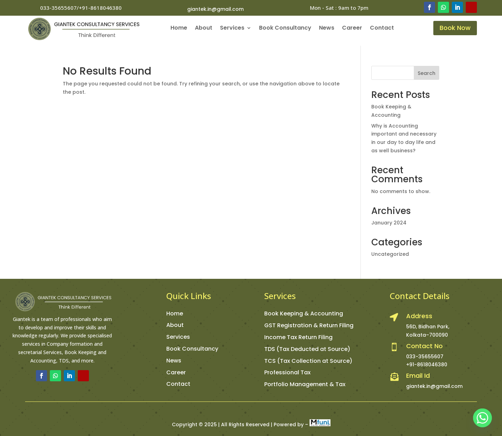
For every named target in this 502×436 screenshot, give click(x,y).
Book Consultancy (285, 28)
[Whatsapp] (482, 417)
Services (232, 28)
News (326, 28)
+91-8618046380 (426, 364)
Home (178, 28)
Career (352, 28)
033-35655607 (424, 356)
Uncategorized (390, 254)
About (203, 28)
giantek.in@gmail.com (215, 9)
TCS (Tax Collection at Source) (308, 361)
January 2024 (388, 222)
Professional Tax (287, 372)
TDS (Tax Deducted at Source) (307, 349)
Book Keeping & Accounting (303, 313)
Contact (382, 28)
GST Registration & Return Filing (308, 325)
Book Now (455, 27)
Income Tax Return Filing (298, 337)
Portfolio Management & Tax (304, 384)
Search (426, 73)
